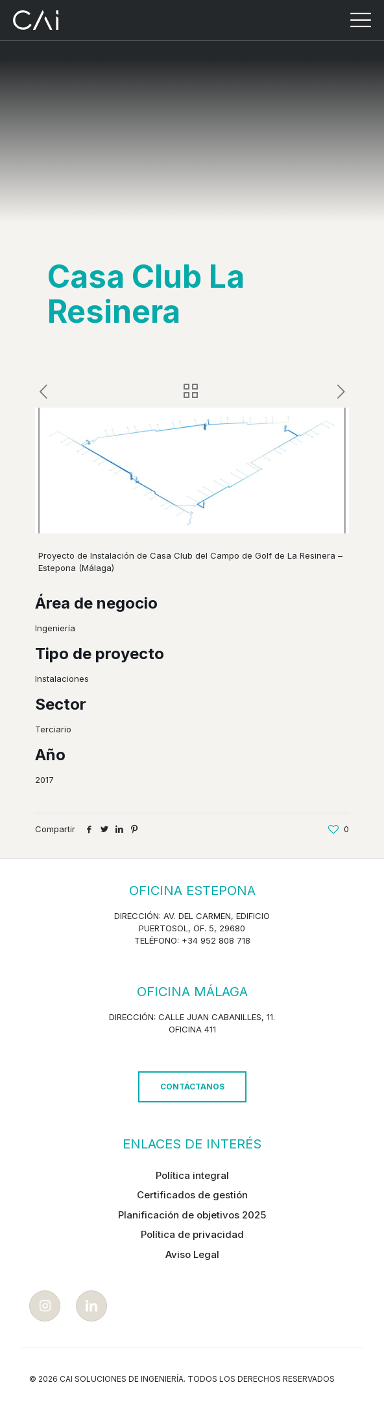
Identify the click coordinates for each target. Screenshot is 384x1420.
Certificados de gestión (192, 1195)
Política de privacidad (192, 1234)
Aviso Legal (192, 1254)
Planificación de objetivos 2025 (192, 1215)
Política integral (192, 1175)
